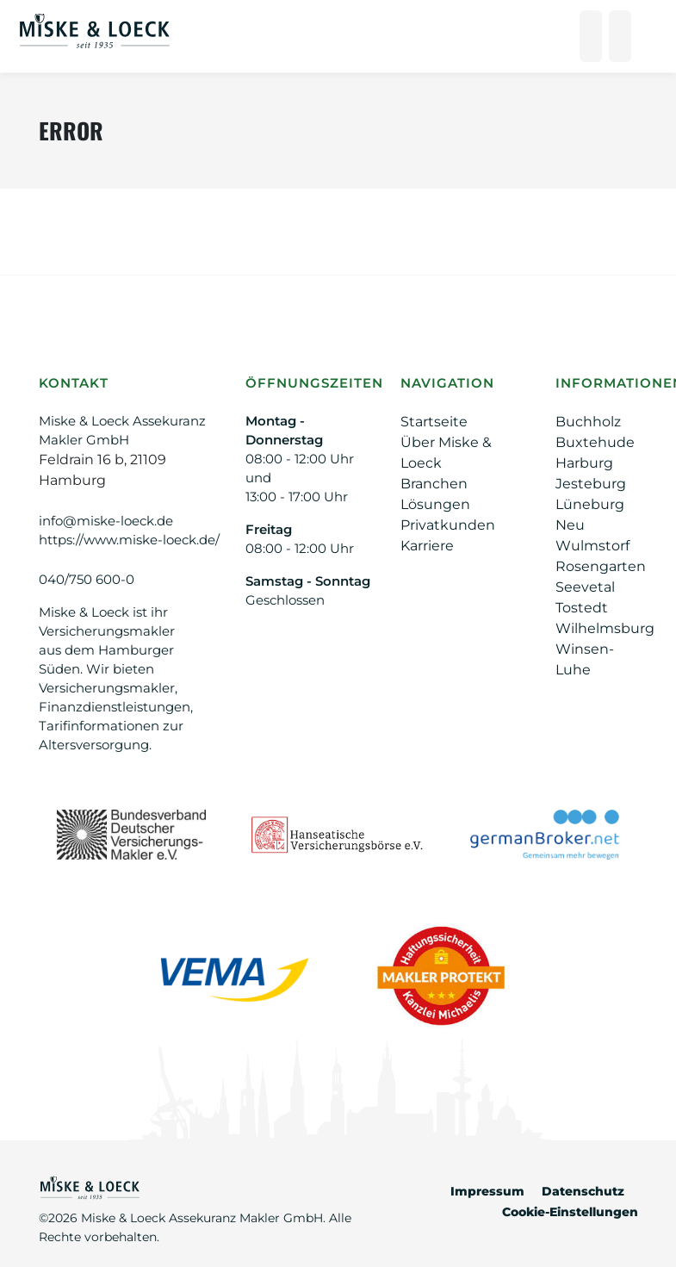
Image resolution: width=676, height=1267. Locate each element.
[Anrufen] (591, 36)
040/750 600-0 (86, 579)
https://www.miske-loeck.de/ (129, 539)
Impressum (487, 1191)
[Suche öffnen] (620, 36)
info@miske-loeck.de (106, 520)
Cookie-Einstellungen (570, 1212)
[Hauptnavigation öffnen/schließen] (648, 36)
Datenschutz (583, 1191)
